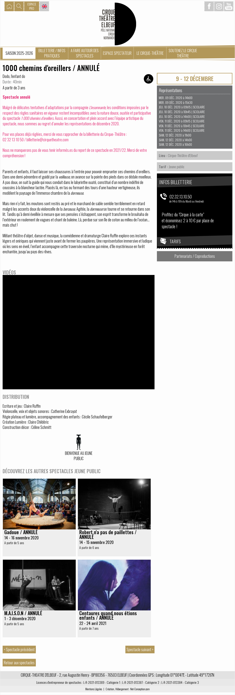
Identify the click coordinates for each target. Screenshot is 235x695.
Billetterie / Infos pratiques (51, 53)
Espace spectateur (117, 53)
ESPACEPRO (31, 6)
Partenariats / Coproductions (195, 256)
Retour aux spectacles (19, 662)
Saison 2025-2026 (19, 53)
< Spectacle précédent (19, 649)
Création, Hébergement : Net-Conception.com (128, 689)
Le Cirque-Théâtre (150, 53)
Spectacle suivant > (140, 649)
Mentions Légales (93, 689)
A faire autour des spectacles (85, 53)
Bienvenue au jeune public (78, 456)
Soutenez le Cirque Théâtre (183, 53)
